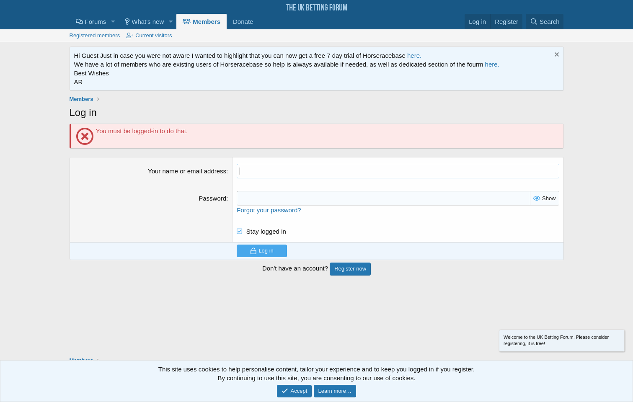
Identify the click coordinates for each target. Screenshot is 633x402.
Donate (243, 21)
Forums (95, 21)
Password (212, 198)
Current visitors (153, 35)
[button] (113, 21)
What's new (148, 21)
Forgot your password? (269, 210)
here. (414, 55)
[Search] (545, 21)
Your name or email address (187, 171)
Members (206, 21)
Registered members (95, 35)
